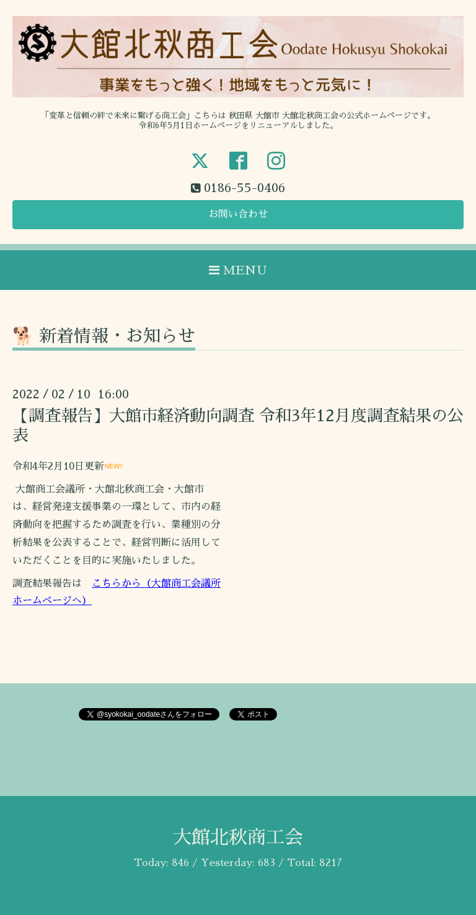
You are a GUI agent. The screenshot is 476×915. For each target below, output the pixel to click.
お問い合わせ (238, 214)
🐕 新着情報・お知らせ (103, 336)
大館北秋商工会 (238, 837)
